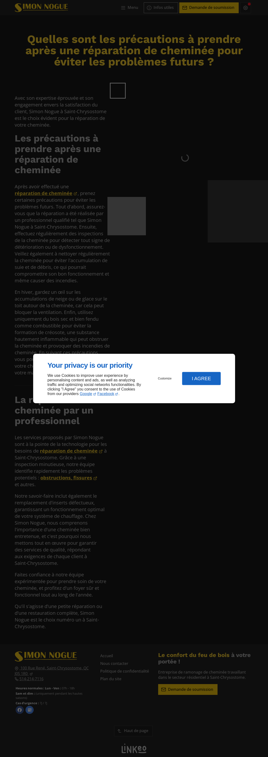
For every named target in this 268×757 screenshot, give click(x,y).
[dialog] (134, 378)
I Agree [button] (201, 378)
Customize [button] (165, 378)
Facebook (105, 394)
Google (86, 394)
